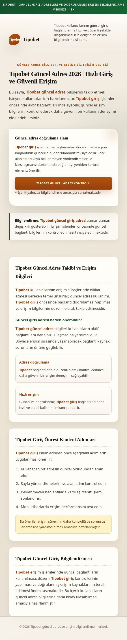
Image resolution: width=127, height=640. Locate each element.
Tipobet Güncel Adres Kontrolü (64, 183)
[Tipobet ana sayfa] (24, 39)
